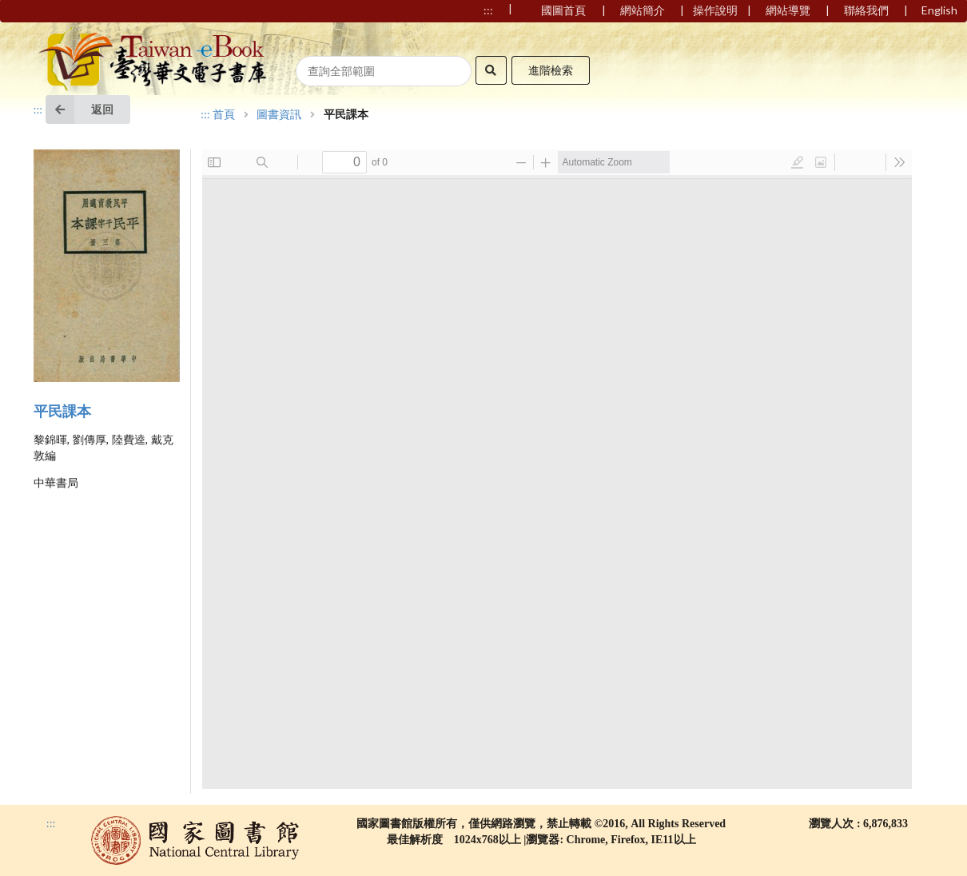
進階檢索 (550, 70)
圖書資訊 (279, 115)
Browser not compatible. (557, 469)
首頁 (224, 115)
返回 (79, 109)
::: (38, 110)
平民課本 (62, 412)
